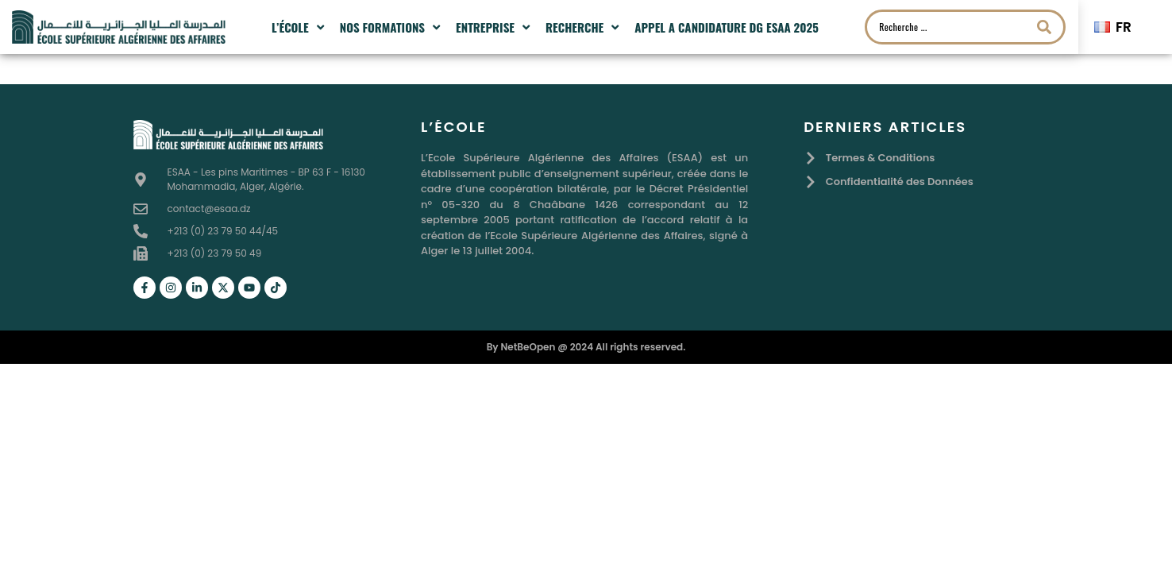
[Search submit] (1044, 27)
